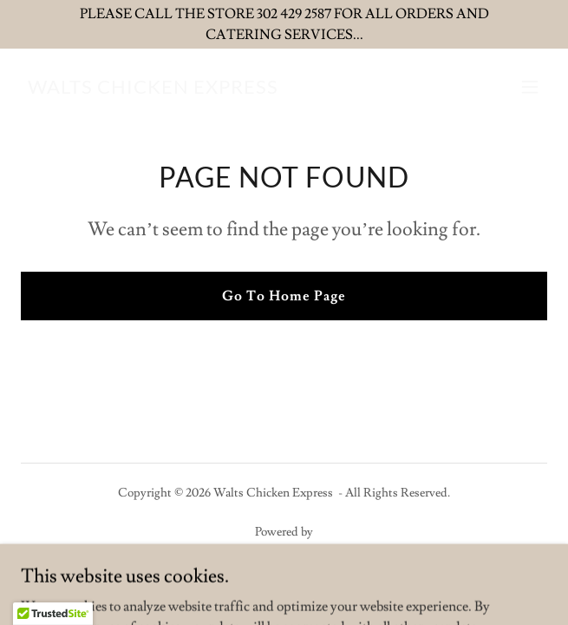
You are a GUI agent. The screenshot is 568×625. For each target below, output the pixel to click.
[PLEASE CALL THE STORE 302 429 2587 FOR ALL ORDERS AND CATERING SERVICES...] (284, 24)
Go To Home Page (284, 296)
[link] (153, 89)
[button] (530, 86)
